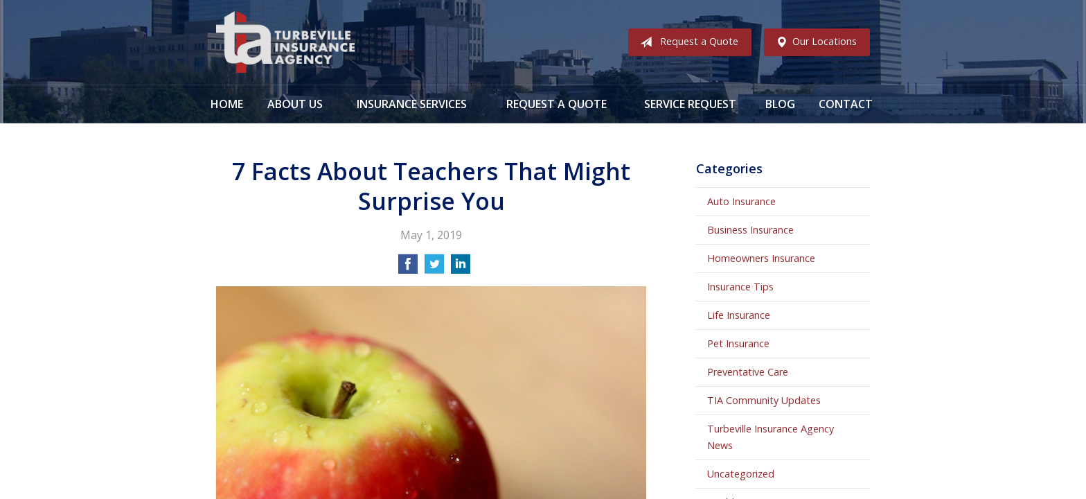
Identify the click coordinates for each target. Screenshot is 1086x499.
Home (227, 104)
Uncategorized (740, 473)
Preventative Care (747, 371)
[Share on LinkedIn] (460, 268)
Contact (846, 104)
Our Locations (813, 42)
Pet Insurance (738, 343)
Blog (780, 104)
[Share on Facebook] (408, 268)
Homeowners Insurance (761, 258)
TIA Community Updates (764, 400)
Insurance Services (412, 104)
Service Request (690, 104)
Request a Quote (686, 42)
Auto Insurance (741, 201)
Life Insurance (738, 315)
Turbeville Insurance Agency (285, 42)
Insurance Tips (740, 286)
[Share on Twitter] (434, 268)
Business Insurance (750, 229)
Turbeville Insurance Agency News (770, 437)
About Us (295, 104)
